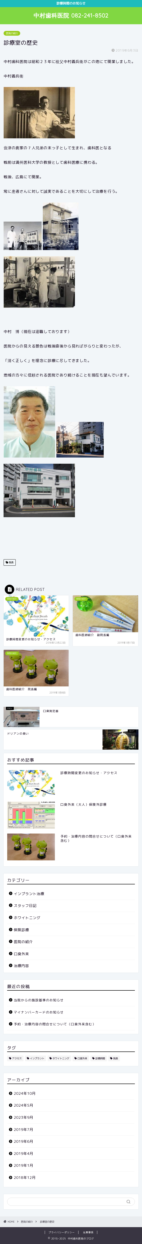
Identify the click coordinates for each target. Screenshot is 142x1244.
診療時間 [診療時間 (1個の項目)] (100, 1058)
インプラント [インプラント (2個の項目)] (37, 1058)
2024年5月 (23, 1105)
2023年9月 (23, 1117)
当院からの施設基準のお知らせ (39, 1000)
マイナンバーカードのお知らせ (39, 1012)
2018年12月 (25, 1177)
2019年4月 (23, 1153)
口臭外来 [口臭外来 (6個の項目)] (82, 1058)
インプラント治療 (29, 893)
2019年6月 (23, 1141)
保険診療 (21, 929)
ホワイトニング (27, 917)
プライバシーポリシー (62, 1232)
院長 (11, 562)
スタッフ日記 (25, 905)
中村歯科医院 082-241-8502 (71, 15)
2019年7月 (23, 1129)
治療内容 (21, 965)
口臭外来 (21, 953)
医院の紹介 (12, 33)
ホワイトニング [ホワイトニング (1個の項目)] (61, 1058)
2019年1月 (23, 1165)
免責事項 (88, 1232)
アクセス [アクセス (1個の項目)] (17, 1058)
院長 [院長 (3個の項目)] (115, 1058)
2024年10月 (25, 1093)
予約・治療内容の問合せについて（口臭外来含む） (55, 1024)
